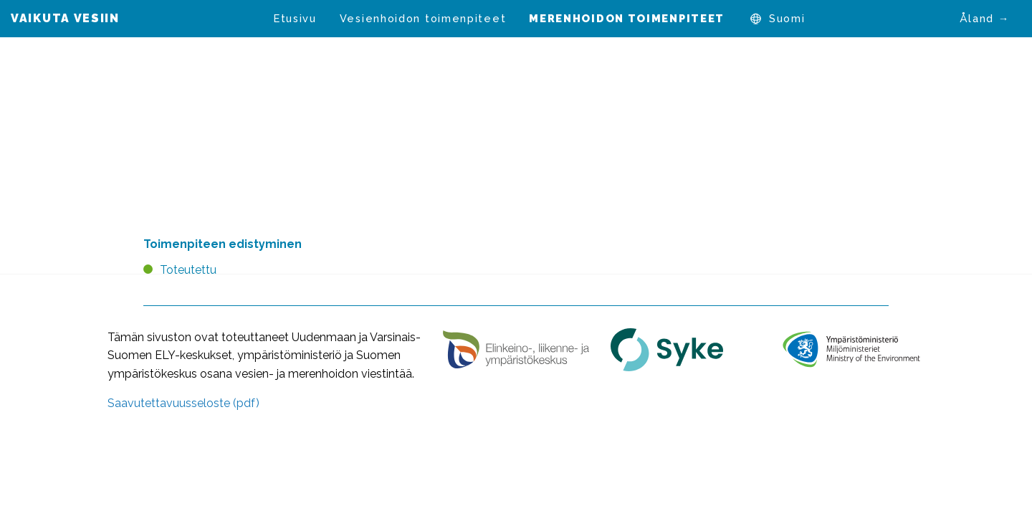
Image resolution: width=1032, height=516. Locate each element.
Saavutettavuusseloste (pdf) (183, 403)
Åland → (985, 18)
